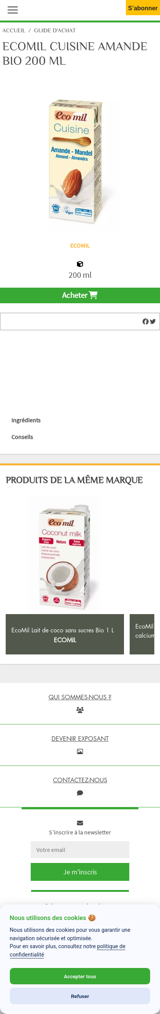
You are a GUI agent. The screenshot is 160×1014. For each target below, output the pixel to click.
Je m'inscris (80, 872)
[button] (11, 9)
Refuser (80, 996)
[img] (146, 321)
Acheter (79, 295)
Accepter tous (80, 976)
